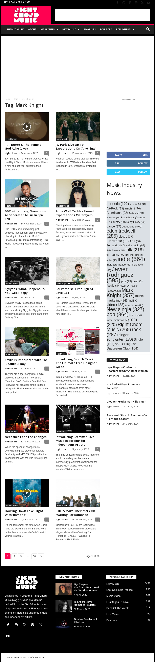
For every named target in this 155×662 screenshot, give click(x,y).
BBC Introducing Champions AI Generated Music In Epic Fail (25, 215)
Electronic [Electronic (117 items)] (119, 241)
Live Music (11, 139)
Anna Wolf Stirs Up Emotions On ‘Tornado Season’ (127, 417)
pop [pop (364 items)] (118, 314)
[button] (147, 29)
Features (10, 205)
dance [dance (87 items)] (114, 226)
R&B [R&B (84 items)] (135, 315)
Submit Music (15, 29)
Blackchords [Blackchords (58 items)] (130, 217)
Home (7, 99)
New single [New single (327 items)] (125, 309)
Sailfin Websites (36, 657)
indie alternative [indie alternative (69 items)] (119, 264)
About (32, 29)
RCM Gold (106, 29)
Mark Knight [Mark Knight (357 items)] (121, 292)
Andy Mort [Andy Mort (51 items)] (136, 213)
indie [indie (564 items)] (131, 259)
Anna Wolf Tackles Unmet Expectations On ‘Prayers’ (75, 213)
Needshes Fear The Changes (26, 437)
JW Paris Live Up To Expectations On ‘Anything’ (75, 146)
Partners (61, 353)
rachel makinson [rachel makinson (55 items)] (118, 320)
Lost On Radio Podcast (119, 589)
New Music (71, 29)
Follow (143, 163)
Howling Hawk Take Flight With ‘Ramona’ (24, 513)
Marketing (49, 29)
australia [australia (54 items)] (113, 217)
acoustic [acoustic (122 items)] (118, 204)
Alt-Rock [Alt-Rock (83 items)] (115, 208)
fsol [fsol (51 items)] (111, 255)
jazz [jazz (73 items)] (126, 281)
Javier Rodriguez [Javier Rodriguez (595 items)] (120, 275)
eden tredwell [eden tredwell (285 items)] (121, 233)
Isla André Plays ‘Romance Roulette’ (85, 603)
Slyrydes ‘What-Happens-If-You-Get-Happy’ (25, 291)
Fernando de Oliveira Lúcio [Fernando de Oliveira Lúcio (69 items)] (126, 245)
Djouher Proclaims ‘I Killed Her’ (126, 401)
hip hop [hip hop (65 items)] (123, 254)
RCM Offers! (125, 29)
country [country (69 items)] (118, 221)
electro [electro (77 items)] (125, 236)
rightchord (11, 153)
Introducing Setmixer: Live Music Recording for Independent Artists (75, 440)
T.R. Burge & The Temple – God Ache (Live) (24, 146)
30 (34, 556)
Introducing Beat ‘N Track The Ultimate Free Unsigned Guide (76, 363)
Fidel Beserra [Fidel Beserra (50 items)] (116, 250)
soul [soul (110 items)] (122, 344)
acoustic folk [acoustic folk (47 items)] (138, 204)
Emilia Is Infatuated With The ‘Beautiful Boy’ (26, 362)
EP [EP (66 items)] (136, 241)
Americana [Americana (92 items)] (117, 213)
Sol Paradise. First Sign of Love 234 (74, 291)
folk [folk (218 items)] (134, 249)
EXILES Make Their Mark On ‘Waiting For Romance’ (75, 513)
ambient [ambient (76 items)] (133, 208)
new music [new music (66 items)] (134, 305)
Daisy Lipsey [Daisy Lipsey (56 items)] (136, 222)
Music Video (63, 205)
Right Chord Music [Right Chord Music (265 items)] (125, 327)
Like (145, 154)
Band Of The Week (117, 608)
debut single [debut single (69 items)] (132, 226)
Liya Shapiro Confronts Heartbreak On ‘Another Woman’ (127, 369)
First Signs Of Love (66, 283)
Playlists (90, 29)
